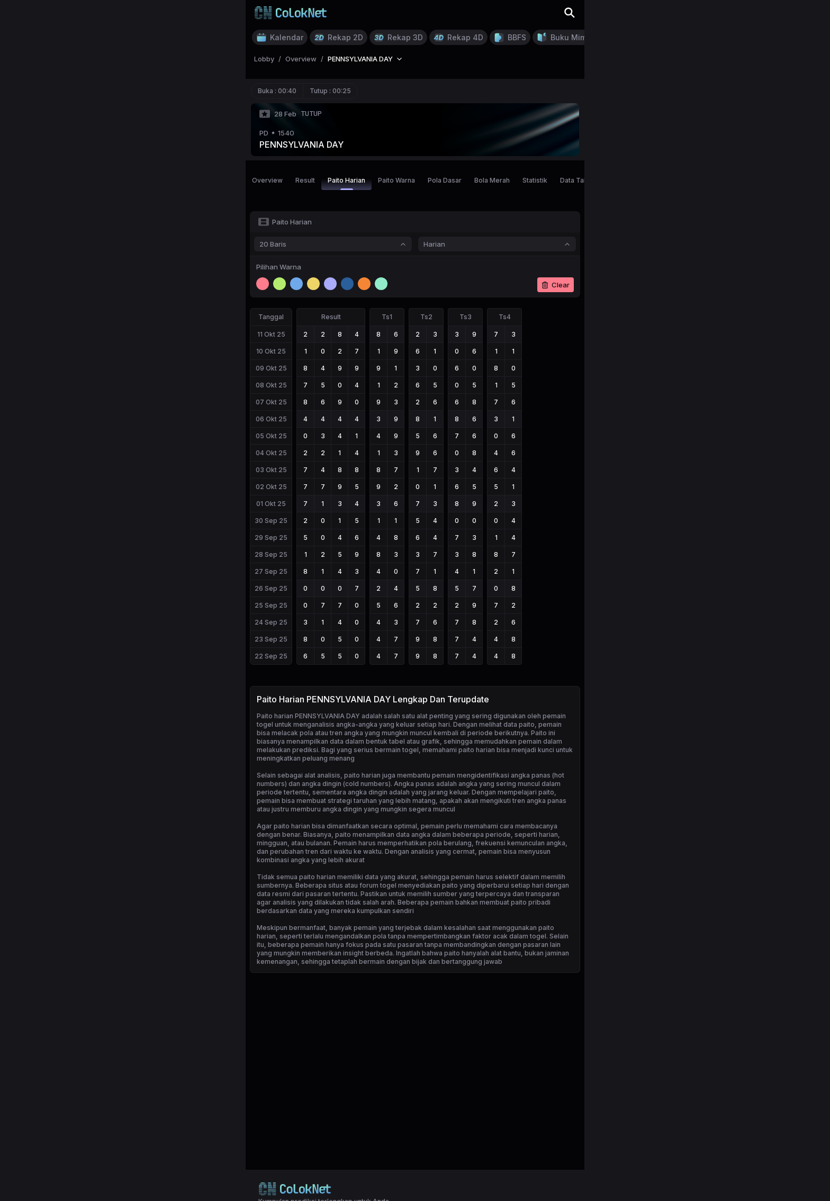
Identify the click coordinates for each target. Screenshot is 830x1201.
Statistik (534, 180)
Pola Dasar (445, 180)
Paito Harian (346, 183)
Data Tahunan (581, 180)
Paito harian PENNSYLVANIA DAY (308, 716)
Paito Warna (396, 180)
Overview (267, 180)
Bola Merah (492, 180)
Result (305, 180)
